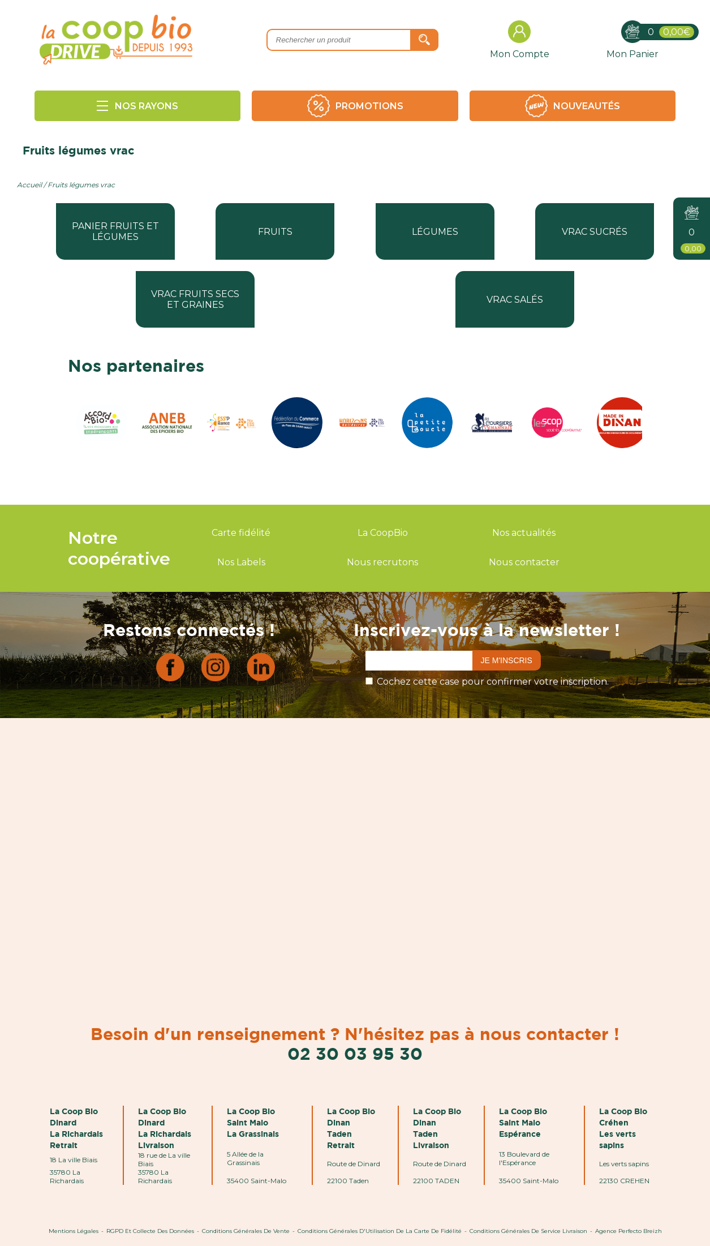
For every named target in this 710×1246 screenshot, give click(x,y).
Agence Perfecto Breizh (628, 1231)
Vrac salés (515, 299)
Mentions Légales (73, 1231)
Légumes (435, 231)
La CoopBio (383, 532)
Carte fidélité (241, 532)
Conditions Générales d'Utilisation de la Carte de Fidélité (380, 1231)
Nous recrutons (382, 562)
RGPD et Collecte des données (150, 1231)
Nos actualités (524, 532)
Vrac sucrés (594, 231)
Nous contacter (524, 562)
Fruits (275, 231)
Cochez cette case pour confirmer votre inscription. (493, 681)
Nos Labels (241, 562)
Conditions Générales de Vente (246, 1231)
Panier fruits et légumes (115, 231)
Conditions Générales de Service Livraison (528, 1231)
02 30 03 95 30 (355, 1053)
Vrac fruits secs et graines (195, 299)
